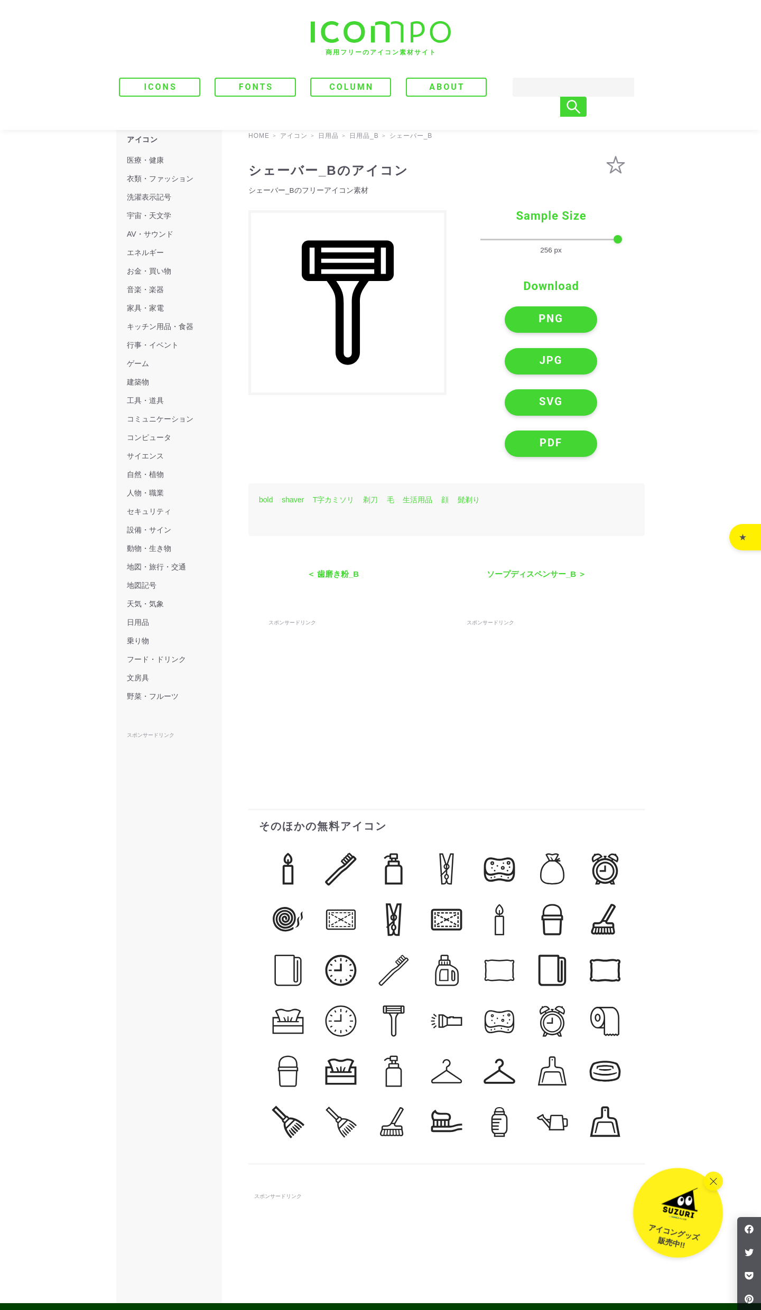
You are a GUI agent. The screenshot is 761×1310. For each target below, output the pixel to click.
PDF (594, 362)
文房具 (138, 677)
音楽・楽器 (145, 289)
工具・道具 (145, 400)
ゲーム (138, 363)
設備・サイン (149, 530)
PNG (507, 321)
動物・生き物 (149, 548)
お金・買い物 (149, 271)
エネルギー (145, 252)
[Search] (563, 87)
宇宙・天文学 (149, 215)
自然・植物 (145, 474)
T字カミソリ (334, 427)
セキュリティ (149, 511)
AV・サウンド (150, 234)
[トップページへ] (381, 38)
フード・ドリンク (156, 659)
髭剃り (469, 427)
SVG (507, 362)
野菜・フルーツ (153, 696)
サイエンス (145, 456)
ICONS (160, 87)
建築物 (138, 382)
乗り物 (138, 641)
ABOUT (447, 87)
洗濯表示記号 (149, 197)
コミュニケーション (160, 419)
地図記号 (141, 585)
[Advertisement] (347, 622)
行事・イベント (153, 345)
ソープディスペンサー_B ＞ (536, 501)
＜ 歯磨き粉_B (333, 501)
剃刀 (370, 427)
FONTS (256, 87)
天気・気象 (145, 604)
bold (266, 427)
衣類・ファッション (160, 178)
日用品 (138, 622)
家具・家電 (145, 308)
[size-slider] (551, 240)
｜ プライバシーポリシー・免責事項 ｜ (584, 1258)
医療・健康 (145, 160)
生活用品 (417, 427)
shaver (293, 427)
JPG (594, 321)
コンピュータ (149, 437)
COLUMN (351, 87)
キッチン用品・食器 (160, 326)
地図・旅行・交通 (156, 567)
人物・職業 (145, 493)
